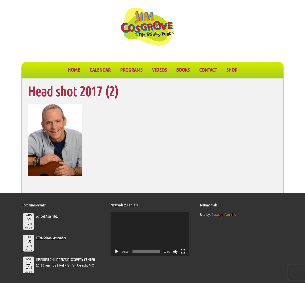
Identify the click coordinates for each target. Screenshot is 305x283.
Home (74, 70)
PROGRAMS (131, 70)
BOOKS (183, 70)
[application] (150, 234)
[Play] (116, 251)
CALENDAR (100, 70)
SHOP (231, 70)
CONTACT (208, 70)
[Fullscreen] (183, 251)
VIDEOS (159, 70)
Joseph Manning (224, 214)
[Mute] (175, 251)
